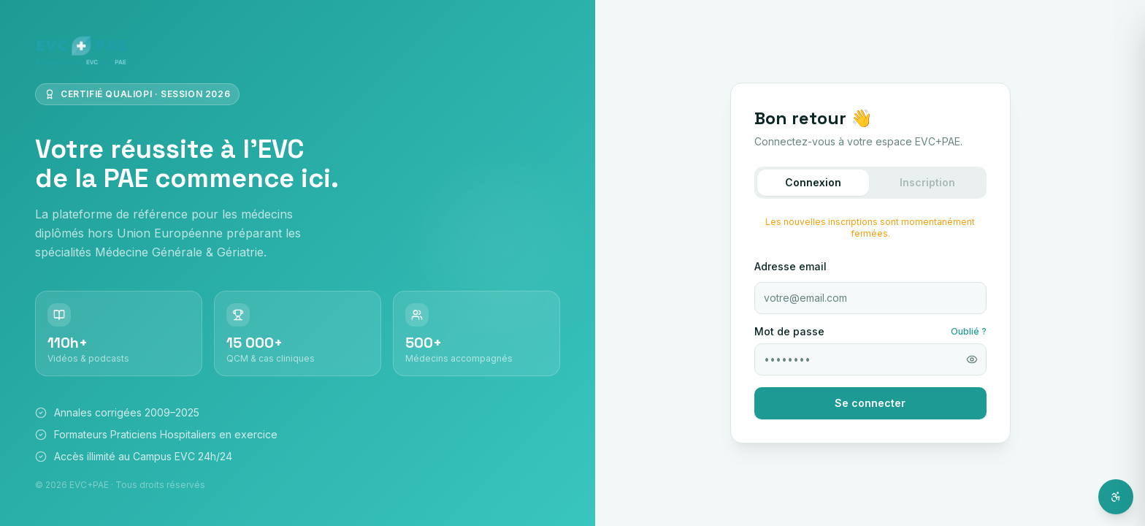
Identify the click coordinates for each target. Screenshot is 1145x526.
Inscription (927, 182)
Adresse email (790, 266)
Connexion (813, 182)
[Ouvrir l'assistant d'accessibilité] (1115, 496)
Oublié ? (969, 331)
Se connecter (870, 403)
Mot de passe (789, 332)
